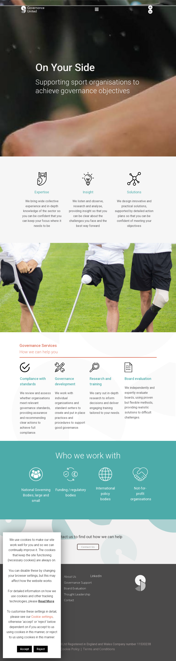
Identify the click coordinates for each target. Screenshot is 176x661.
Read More (46, 601)
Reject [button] (41, 649)
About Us (71, 576)
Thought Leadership (78, 593)
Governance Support (79, 581)
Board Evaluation (76, 587)
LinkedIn (96, 575)
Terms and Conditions (99, 649)
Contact (70, 599)
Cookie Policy (70, 649)
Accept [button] (24, 649)
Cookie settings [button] (42, 617)
